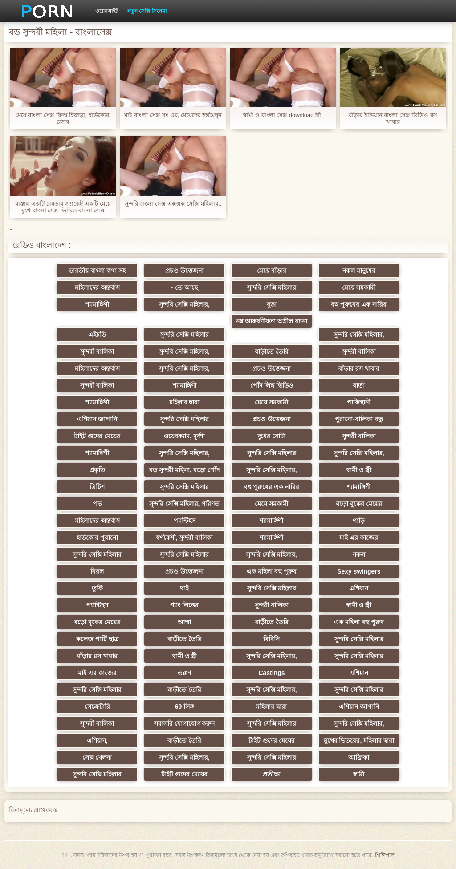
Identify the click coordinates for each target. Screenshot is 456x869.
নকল (359, 554)
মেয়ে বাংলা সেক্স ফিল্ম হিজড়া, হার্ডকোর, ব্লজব (63, 118)
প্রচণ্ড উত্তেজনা (184, 270)
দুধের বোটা (271, 436)
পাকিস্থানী (358, 402)
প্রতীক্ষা (272, 774)
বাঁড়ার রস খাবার (358, 368)
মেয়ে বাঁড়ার (271, 270)
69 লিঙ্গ (184, 706)
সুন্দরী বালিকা (97, 351)
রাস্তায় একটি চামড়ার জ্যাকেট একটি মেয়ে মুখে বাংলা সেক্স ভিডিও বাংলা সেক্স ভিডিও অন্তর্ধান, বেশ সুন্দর (62, 207)
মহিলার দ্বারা (184, 402)
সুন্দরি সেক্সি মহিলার (271, 287)
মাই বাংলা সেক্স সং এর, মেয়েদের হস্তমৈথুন (172, 115)
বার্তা (359, 385)
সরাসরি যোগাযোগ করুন (184, 723)
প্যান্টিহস (184, 520)
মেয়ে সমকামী (358, 287)
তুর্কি (97, 588)
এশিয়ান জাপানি (97, 419)
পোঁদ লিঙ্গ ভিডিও (271, 385)
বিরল (97, 571)
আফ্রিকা (358, 757)
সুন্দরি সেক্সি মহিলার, (184, 304)
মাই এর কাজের (358, 537)
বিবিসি (271, 639)
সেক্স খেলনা (97, 757)
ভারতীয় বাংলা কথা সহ (97, 270)
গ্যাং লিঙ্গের (184, 605)
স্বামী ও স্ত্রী (358, 469)
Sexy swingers (358, 571)
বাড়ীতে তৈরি (272, 351)
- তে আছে (184, 287)
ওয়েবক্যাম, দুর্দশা (184, 436)
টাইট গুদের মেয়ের (97, 436)
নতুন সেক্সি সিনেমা (147, 11)
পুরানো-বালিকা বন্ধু (359, 419)
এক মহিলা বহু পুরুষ (272, 571)
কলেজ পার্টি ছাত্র (97, 639)
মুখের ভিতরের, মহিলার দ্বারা (359, 740)
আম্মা (184, 622)
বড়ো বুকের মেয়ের (359, 503)
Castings (271, 672)
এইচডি (97, 334)
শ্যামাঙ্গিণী (97, 304)
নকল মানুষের (358, 270)
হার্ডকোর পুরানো (97, 537)
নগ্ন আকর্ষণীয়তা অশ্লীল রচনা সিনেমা (271, 323)
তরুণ (184, 672)
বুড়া (272, 304)
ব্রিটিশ (97, 486)
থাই (184, 588)
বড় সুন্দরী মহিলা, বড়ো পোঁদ (184, 469)
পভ (97, 503)
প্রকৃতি (97, 469)
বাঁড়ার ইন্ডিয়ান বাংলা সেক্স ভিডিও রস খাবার (393, 118)
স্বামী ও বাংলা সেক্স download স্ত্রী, (282, 115)
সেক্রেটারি (97, 706)
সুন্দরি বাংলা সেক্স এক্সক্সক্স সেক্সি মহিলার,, (173, 203)
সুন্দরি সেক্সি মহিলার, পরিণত (184, 503)
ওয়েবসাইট (106, 11)
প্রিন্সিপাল (385, 855)
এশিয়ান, (97, 740)
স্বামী (358, 774)
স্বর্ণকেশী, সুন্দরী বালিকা (184, 537)
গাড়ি (359, 520)
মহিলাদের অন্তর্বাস (97, 287)
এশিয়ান (358, 588)
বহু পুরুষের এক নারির (359, 304)
